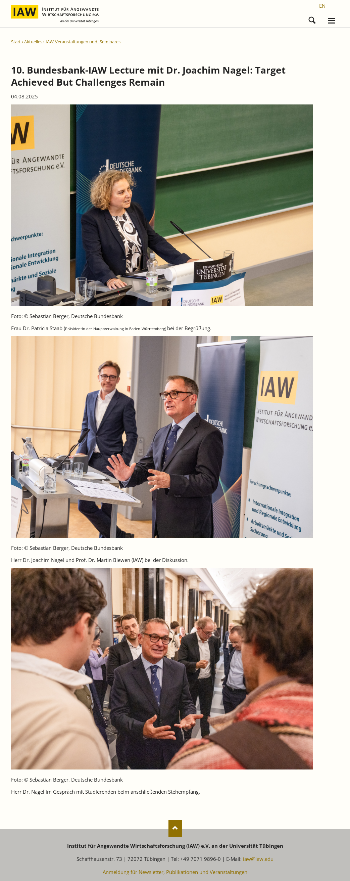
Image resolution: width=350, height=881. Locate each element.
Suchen (312, 18)
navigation (331, 20)
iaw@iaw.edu (258, 858)
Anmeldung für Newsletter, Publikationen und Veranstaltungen (175, 872)
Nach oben (175, 828)
